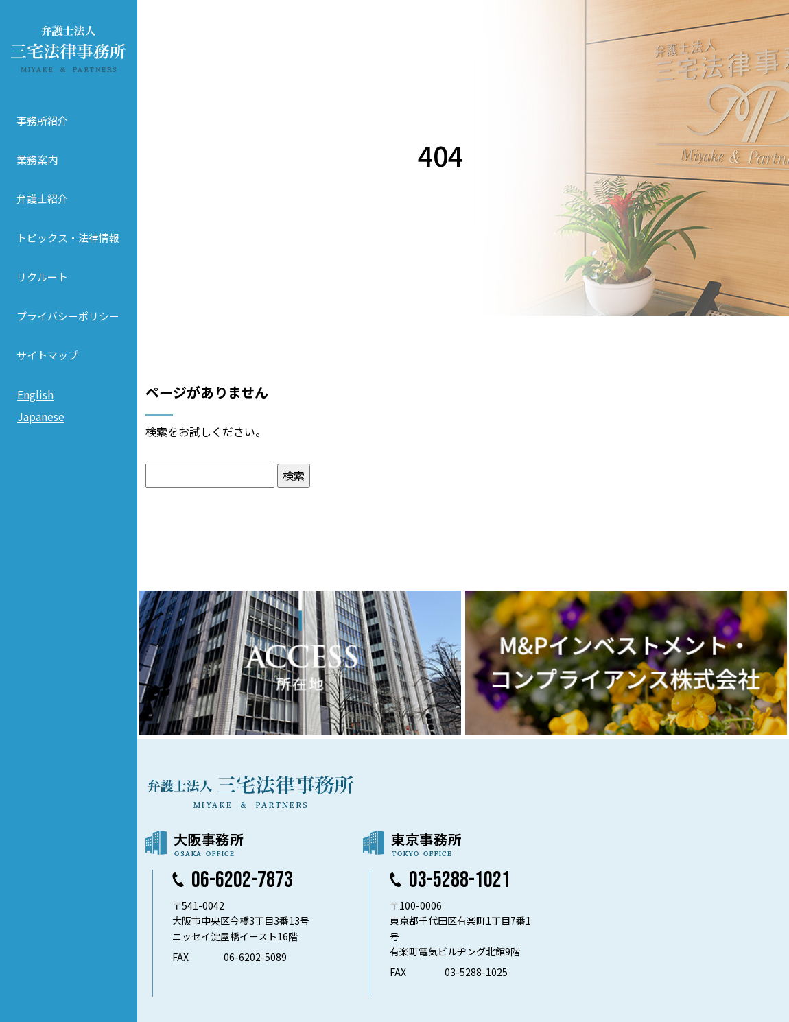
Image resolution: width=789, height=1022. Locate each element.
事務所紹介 (42, 120)
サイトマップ (47, 355)
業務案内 (37, 159)
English (35, 394)
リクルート (42, 277)
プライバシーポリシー (67, 316)
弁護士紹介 (42, 198)
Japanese (40, 416)
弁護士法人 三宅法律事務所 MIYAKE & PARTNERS (68, 49)
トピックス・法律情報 (67, 237)
